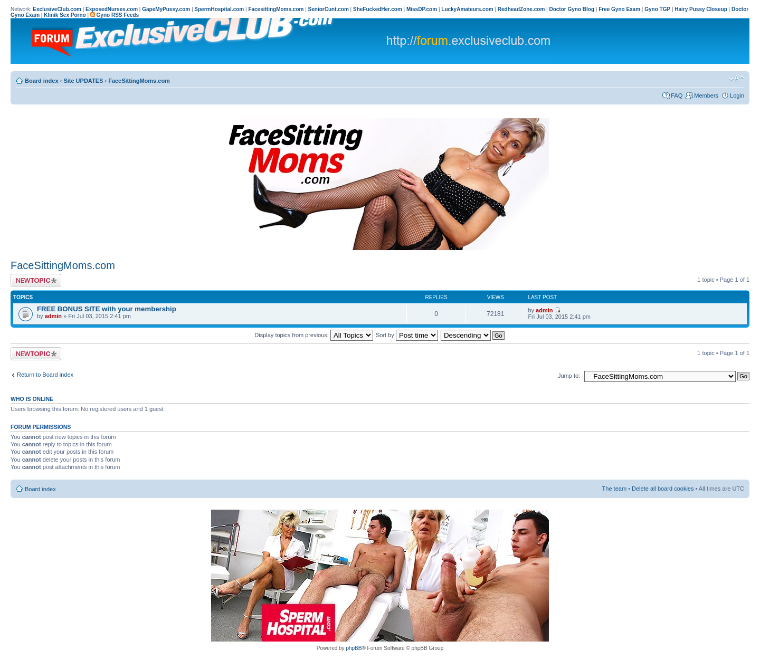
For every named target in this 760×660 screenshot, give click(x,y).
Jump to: (569, 375)
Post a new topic (36, 280)
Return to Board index (45, 374)
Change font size (736, 78)
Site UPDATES (83, 81)
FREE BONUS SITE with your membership (106, 309)
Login (737, 95)
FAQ (676, 95)
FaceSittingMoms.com (139, 81)
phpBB (354, 648)
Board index (42, 81)
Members (706, 95)
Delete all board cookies (663, 488)
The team (614, 488)
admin (53, 316)
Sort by (407, 335)
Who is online (32, 399)
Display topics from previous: (313, 335)
